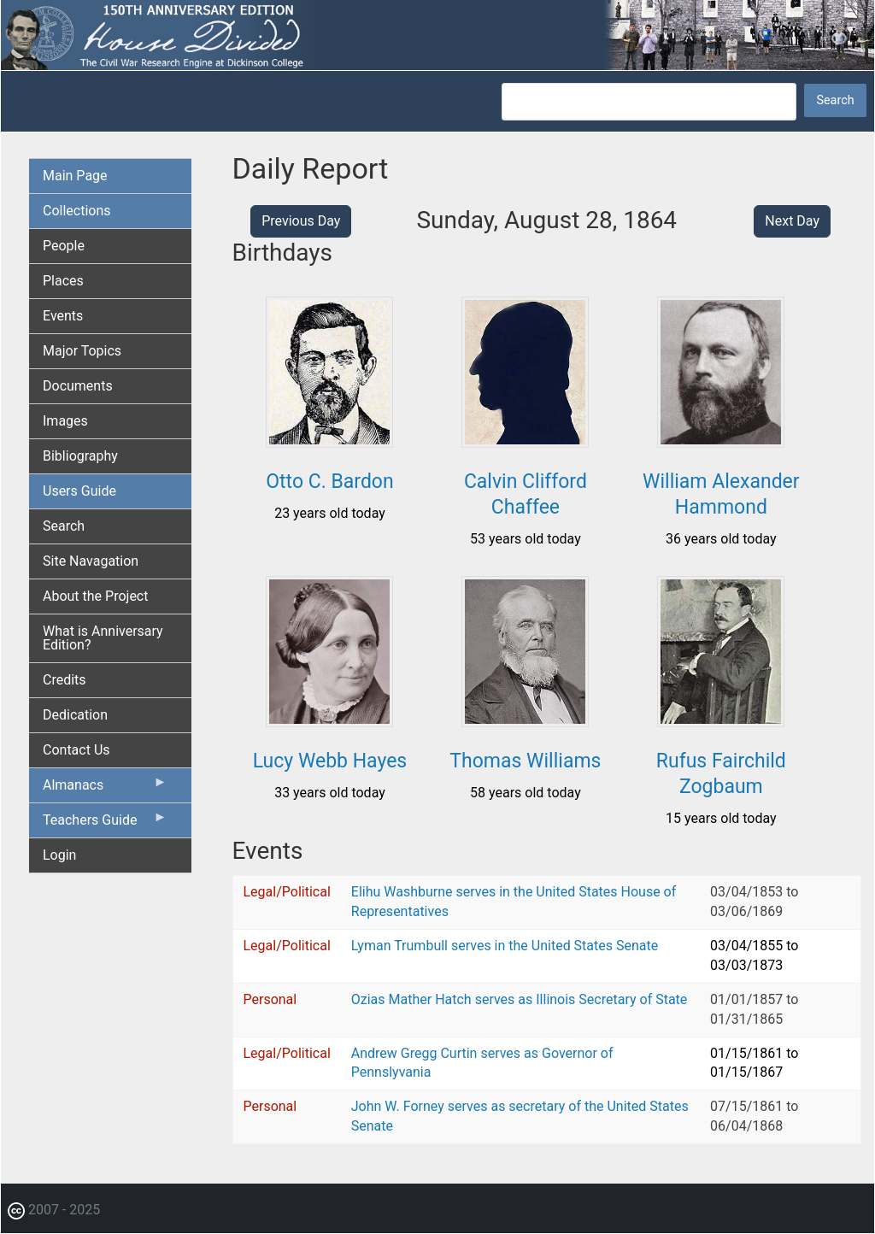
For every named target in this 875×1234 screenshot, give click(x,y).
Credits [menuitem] (64, 680)
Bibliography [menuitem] (80, 456)
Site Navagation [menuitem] (90, 561)
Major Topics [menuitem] (82, 351)
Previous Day (300, 221)
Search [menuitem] (64, 526)
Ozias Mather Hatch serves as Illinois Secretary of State (519, 999)
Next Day (792, 221)
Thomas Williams (525, 761)
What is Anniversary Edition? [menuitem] (103, 638)
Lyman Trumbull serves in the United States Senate (504, 945)
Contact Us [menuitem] (76, 750)
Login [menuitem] (59, 855)
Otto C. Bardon (329, 481)
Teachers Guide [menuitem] (105, 823)
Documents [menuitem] (78, 386)
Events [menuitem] (63, 316)
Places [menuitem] (63, 281)
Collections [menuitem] (77, 211)
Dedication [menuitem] (75, 715)
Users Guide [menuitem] (79, 491)
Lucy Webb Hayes (330, 761)
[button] (329, 441)
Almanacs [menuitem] (105, 788)
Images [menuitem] (65, 421)
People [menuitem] (64, 246)
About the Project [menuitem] (95, 596)
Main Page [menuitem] (75, 175)
